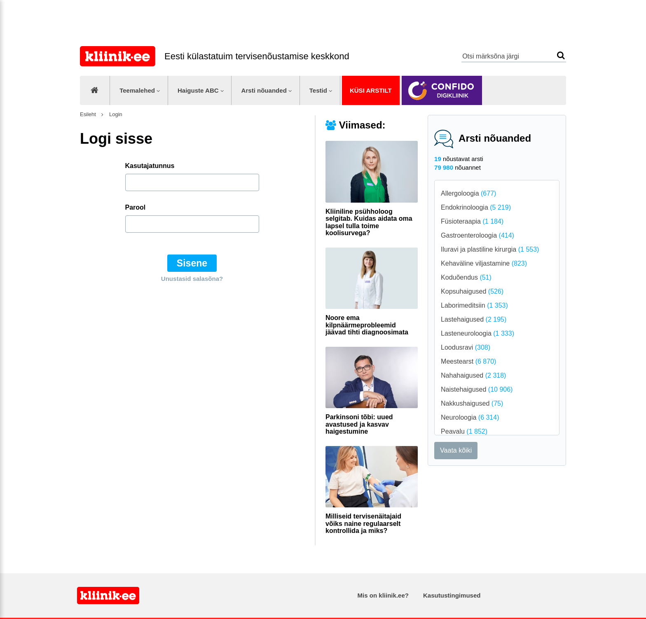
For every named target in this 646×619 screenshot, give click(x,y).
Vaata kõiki (456, 450)
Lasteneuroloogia (477, 333)
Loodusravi (465, 347)
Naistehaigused (477, 389)
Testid (318, 90)
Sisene (192, 263)
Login (115, 114)
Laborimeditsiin (474, 305)
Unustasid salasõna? (192, 278)
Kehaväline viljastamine (484, 263)
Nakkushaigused (472, 403)
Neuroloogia (470, 417)
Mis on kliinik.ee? (383, 595)
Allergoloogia (468, 193)
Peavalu (464, 431)
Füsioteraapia (472, 221)
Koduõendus (466, 277)
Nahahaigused (473, 375)
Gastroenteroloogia (477, 235)
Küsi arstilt (371, 90)
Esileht (88, 114)
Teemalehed (137, 90)
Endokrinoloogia (476, 207)
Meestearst (468, 361)
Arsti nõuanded (264, 90)
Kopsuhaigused (472, 291)
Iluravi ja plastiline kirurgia (490, 249)
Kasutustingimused (451, 595)
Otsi (561, 55)
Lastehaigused (473, 319)
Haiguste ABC (198, 90)
